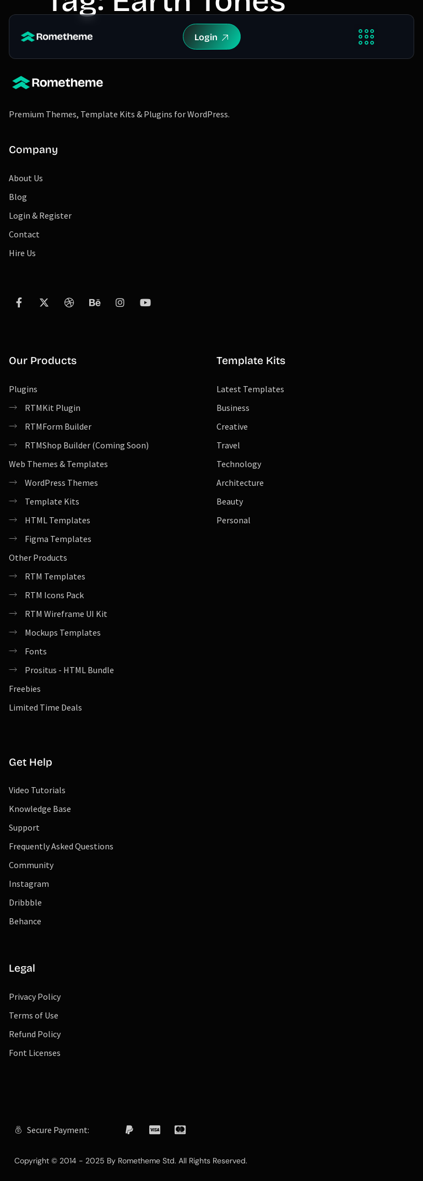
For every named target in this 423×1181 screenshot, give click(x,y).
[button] (366, 36)
